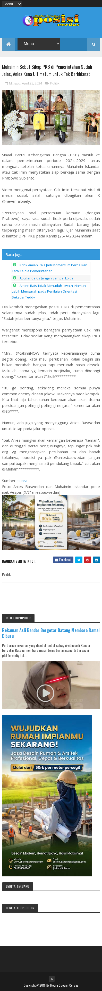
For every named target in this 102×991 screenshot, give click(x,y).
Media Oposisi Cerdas (64, 985)
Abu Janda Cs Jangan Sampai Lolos (46, 278)
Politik (55, 83)
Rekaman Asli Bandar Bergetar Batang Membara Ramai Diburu (50, 633)
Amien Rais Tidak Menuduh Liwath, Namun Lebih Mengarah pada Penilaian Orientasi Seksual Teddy (49, 291)
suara (22, 480)
